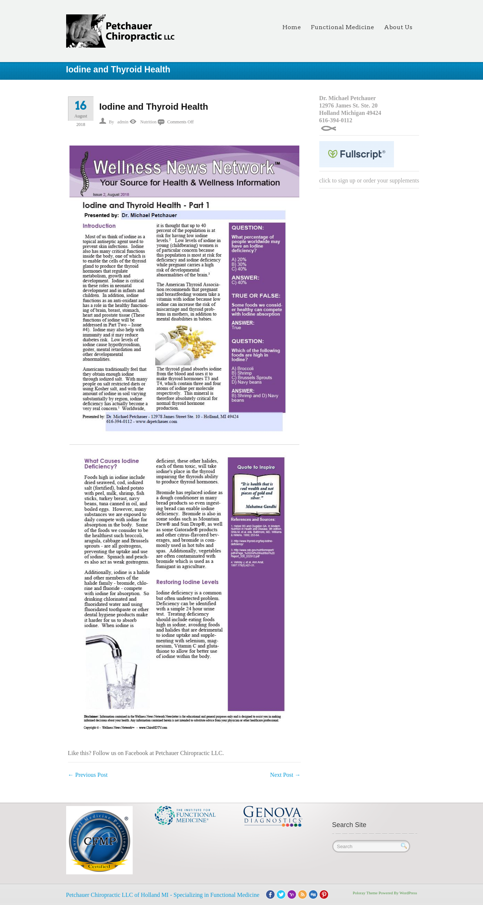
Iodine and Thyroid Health (153, 107)
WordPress (408, 893)
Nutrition (148, 121)
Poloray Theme (365, 893)
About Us (398, 27)
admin (123, 121)
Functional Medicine (342, 27)
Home (291, 27)
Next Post (285, 775)
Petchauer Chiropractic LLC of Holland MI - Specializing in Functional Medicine (162, 895)
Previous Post (88, 775)
